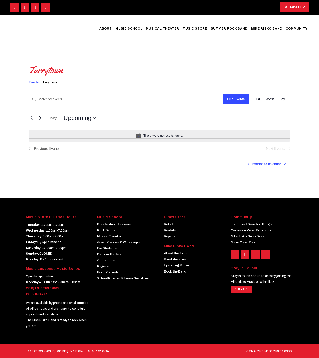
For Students (107, 248)
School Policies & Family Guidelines (123, 278)
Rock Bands (106, 230)
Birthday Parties (109, 254)
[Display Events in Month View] (269, 99)
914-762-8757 (36, 293)
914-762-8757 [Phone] (99, 351)
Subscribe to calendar (264, 164)
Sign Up (241, 289)
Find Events (236, 99)
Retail (168, 224)
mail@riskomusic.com (42, 288)
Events (34, 82)
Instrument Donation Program (253, 224)
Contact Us (106, 260)
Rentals (170, 230)
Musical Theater (109, 236)
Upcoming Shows (177, 265)
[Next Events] (40, 118)
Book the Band (175, 271)
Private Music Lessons (114, 224)
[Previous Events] (31, 118)
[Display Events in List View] (257, 99)
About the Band (175, 253)
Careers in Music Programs (251, 230)
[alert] (159, 136)
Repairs (169, 236)
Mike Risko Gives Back (247, 236)
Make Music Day (243, 242)
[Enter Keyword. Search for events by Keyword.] (126, 99)
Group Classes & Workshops (118, 242)
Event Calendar (108, 272)
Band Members (175, 259)
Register (295, 7)
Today (53, 118)
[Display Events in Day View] (282, 99)
